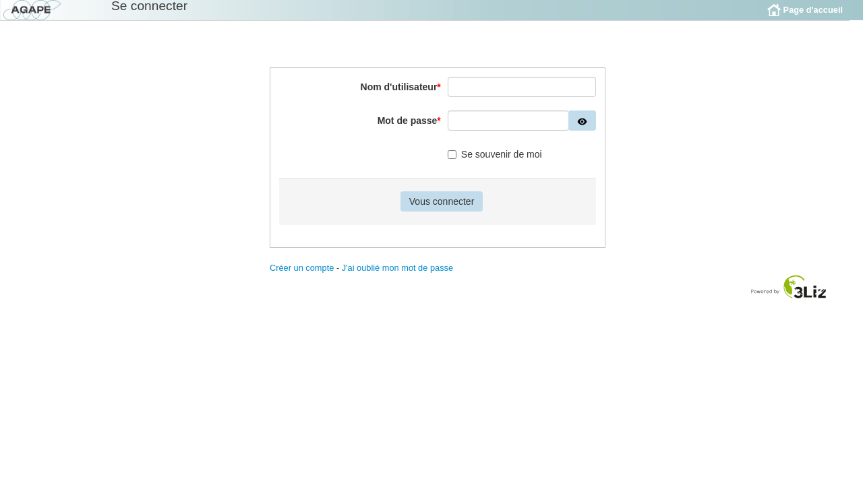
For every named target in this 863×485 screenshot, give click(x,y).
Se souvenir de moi (495, 164)
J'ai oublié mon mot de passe (397, 278)
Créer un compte (302, 278)
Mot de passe (409, 130)
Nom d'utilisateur (401, 97)
